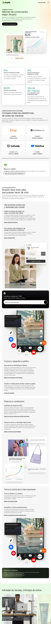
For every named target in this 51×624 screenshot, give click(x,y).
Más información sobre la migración (14, 174)
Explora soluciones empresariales (14, 577)
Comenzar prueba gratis (9, 24)
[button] (48, 2)
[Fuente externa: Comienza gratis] (42, 2)
